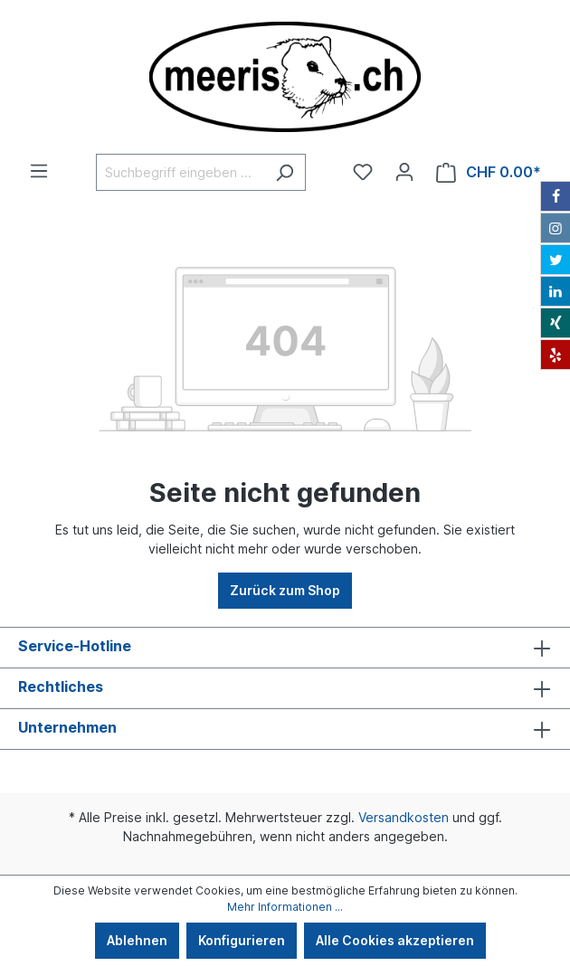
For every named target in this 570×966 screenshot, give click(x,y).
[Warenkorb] (488, 172)
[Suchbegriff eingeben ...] (180, 172)
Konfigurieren (241, 940)
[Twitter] (555, 259)
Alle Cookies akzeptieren (395, 940)
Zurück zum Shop (285, 590)
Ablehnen (137, 940)
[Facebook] (555, 196)
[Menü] (39, 171)
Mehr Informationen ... (285, 907)
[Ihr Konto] (404, 172)
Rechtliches (60, 686)
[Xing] (555, 322)
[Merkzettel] (363, 172)
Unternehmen (67, 727)
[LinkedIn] (555, 291)
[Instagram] (555, 227)
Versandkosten (403, 817)
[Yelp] (555, 354)
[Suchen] (284, 172)
